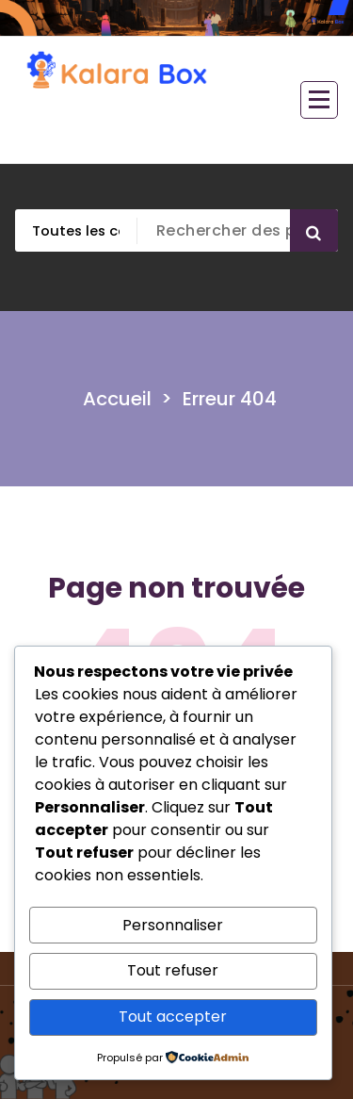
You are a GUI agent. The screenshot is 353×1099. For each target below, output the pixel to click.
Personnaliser (172, 925)
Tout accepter (173, 1016)
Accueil (117, 398)
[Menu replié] (319, 100)
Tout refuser (172, 970)
